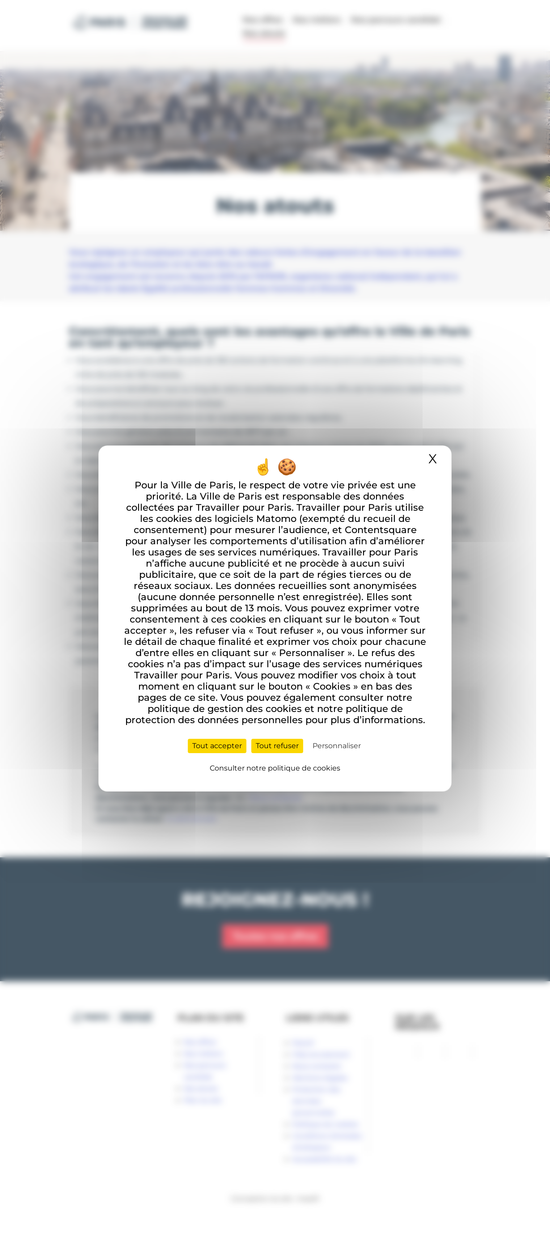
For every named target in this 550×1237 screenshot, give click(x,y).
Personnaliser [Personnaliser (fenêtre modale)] (337, 745)
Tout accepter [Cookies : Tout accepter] (217, 745)
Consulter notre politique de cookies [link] (275, 768)
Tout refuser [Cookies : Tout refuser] (277, 745)
